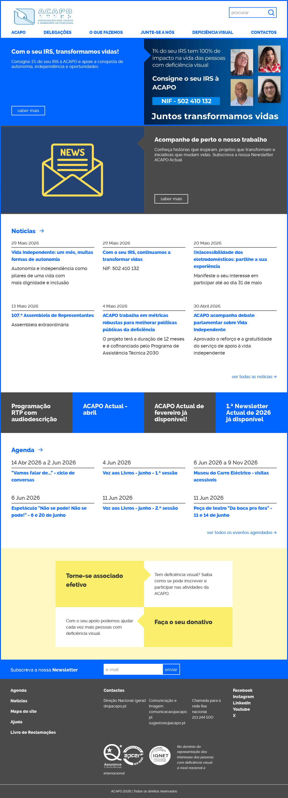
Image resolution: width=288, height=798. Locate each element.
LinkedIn (242, 703)
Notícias (23, 231)
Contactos (264, 32)
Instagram (243, 696)
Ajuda (16, 721)
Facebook (243, 690)
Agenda (22, 449)
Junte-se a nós (157, 32)
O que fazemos (106, 32)
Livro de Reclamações (33, 732)
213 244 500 (202, 717)
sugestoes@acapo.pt (167, 723)
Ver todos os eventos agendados (239, 532)
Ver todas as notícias (252, 376)
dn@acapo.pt (115, 706)
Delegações (57, 32)
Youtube (241, 709)
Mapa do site (24, 711)
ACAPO (18, 32)
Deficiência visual (212, 32)
